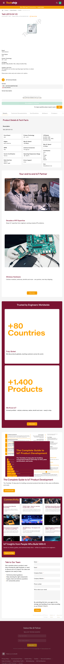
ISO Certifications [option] (41, 661)
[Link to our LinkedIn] (4, 654)
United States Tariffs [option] (18, 661)
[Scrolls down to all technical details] (3, 79)
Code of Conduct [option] (6, 661)
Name (36, 562)
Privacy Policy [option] (5, 658)
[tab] (5, 113)
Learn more (41, 7)
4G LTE (19, 10)
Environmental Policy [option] (16, 658)
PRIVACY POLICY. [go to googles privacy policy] (51, 616)
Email (36, 567)
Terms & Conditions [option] (46, 658)
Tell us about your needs (40, 589)
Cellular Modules (13, 10)
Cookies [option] (36, 658)
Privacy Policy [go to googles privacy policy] (37, 648)
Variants (4, 83)
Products (6, 10)
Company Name (38, 573)
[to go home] (11, 3)
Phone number (38, 584)
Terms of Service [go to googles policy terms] (58, 616)
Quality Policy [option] (28, 658)
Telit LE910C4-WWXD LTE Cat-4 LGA (32, 98)
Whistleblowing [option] (30, 661)
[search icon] (57, 3)
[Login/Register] (60, 3)
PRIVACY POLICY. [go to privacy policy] (43, 606)
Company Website (39, 578)
